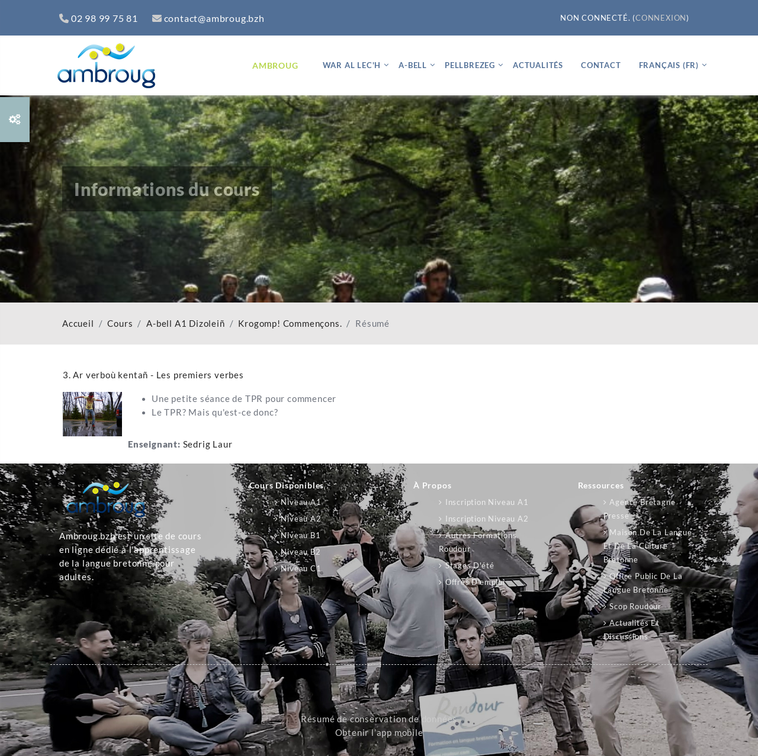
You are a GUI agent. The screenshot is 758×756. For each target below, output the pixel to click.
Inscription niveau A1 (487, 502)
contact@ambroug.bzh (208, 18)
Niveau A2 (301, 518)
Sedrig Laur (208, 444)
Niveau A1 (301, 502)
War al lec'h (352, 65)
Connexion (660, 17)
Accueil (78, 324)
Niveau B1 (300, 535)
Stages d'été (469, 565)
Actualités (538, 65)
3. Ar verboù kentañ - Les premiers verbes (153, 374)
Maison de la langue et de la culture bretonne (647, 545)
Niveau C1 (301, 568)
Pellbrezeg (470, 65)
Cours (120, 324)
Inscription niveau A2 (487, 518)
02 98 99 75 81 (98, 18)
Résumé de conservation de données (379, 719)
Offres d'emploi (475, 582)
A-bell (413, 65)
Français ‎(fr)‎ (669, 65)
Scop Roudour (635, 606)
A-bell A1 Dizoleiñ (185, 324)
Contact (601, 65)
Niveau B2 (300, 551)
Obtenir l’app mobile (379, 733)
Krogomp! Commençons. (290, 324)
